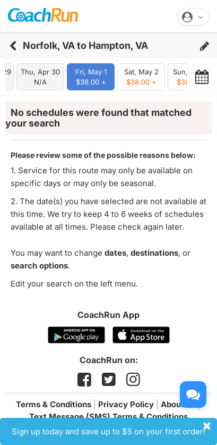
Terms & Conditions (53, 404)
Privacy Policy (126, 404)
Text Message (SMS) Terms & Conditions (108, 417)
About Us (178, 404)
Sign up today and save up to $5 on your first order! (113, 428)
